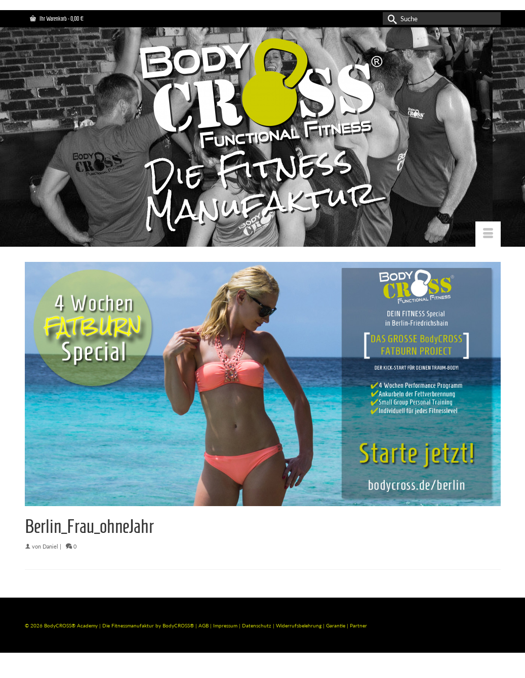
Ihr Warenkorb (57, 18)
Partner (358, 625)
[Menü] (488, 234)
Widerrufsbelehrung (299, 625)
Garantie (336, 625)
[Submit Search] (390, 18)
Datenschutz (257, 625)
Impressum (225, 625)
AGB (203, 625)
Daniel (50, 546)
